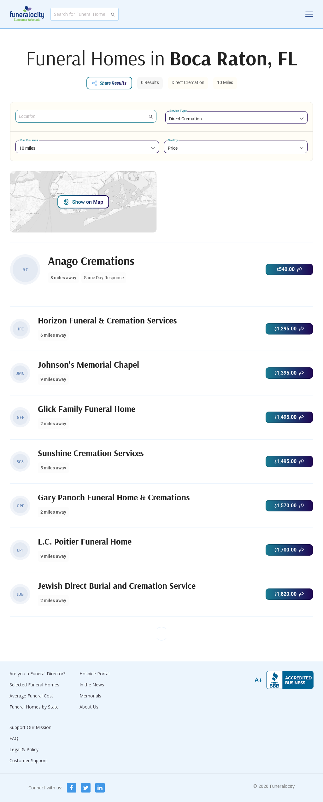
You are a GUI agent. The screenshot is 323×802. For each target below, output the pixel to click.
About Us (88, 707)
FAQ (13, 738)
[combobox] (236, 119)
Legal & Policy (23, 749)
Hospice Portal (94, 674)
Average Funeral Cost (31, 696)
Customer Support (28, 760)
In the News (91, 685)
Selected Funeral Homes (34, 685)
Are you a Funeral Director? (37, 674)
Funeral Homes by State (34, 707)
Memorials (90, 696)
